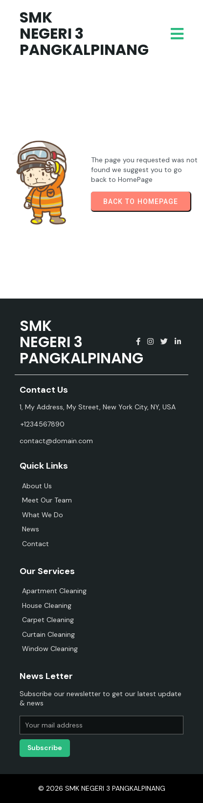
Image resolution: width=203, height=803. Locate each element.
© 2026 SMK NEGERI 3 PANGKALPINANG (101, 788)
